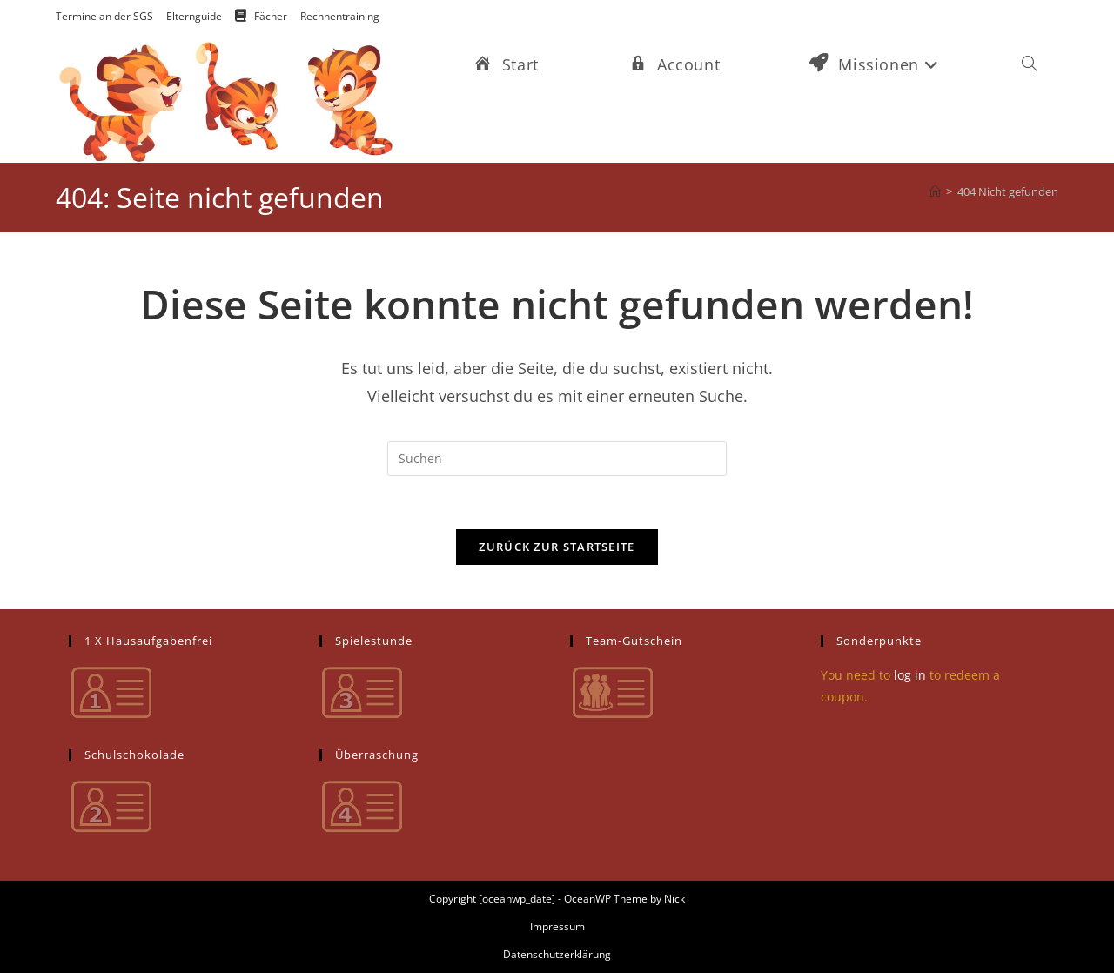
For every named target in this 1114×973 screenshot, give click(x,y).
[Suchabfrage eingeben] (557, 458)
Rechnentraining (339, 16)
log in (910, 675)
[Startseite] (935, 191)
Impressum (557, 926)
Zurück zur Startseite (556, 546)
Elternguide (194, 16)
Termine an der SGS (104, 16)
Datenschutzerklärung (557, 954)
